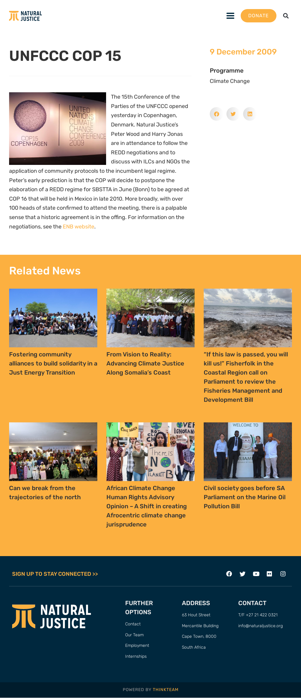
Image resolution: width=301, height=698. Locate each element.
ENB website (78, 226)
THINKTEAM (166, 690)
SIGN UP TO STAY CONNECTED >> (55, 574)
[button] (286, 16)
